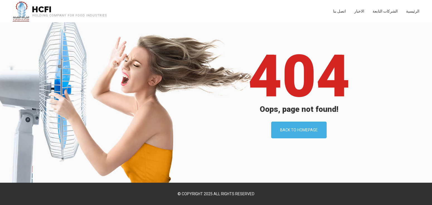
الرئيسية (412, 11)
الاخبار (359, 11)
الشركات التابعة (385, 11)
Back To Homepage (299, 130)
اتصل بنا (339, 11)
